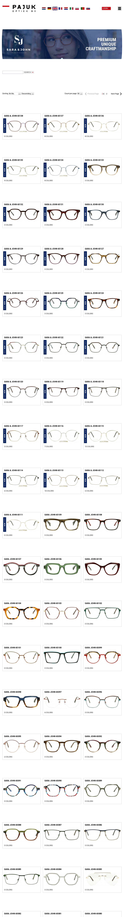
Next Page (115, 84)
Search (27, 63)
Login (105, 8)
